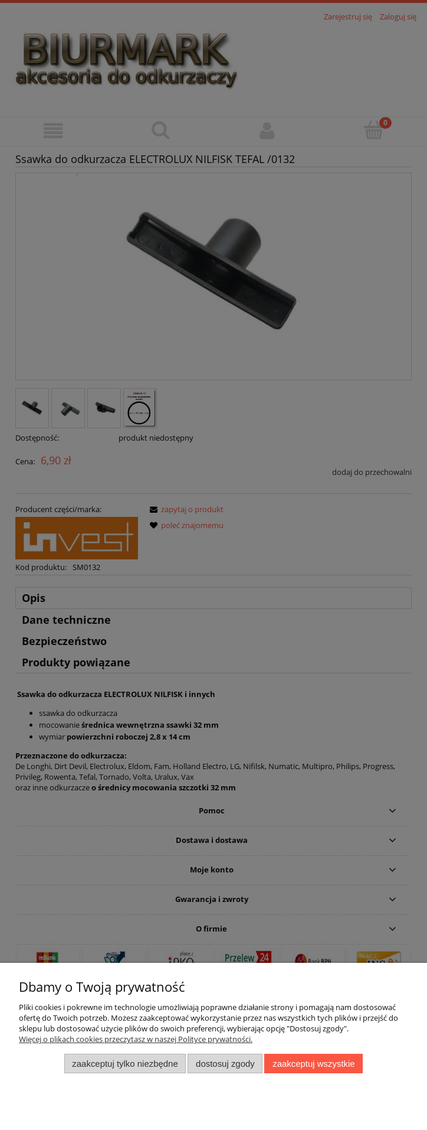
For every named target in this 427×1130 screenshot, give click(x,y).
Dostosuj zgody (225, 1064)
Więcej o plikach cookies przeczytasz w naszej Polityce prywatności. (135, 1039)
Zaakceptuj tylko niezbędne (125, 1064)
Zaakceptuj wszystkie (313, 1064)
